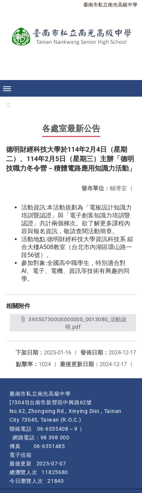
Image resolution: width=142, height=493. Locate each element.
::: (8, 104)
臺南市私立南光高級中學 (110, 5)
